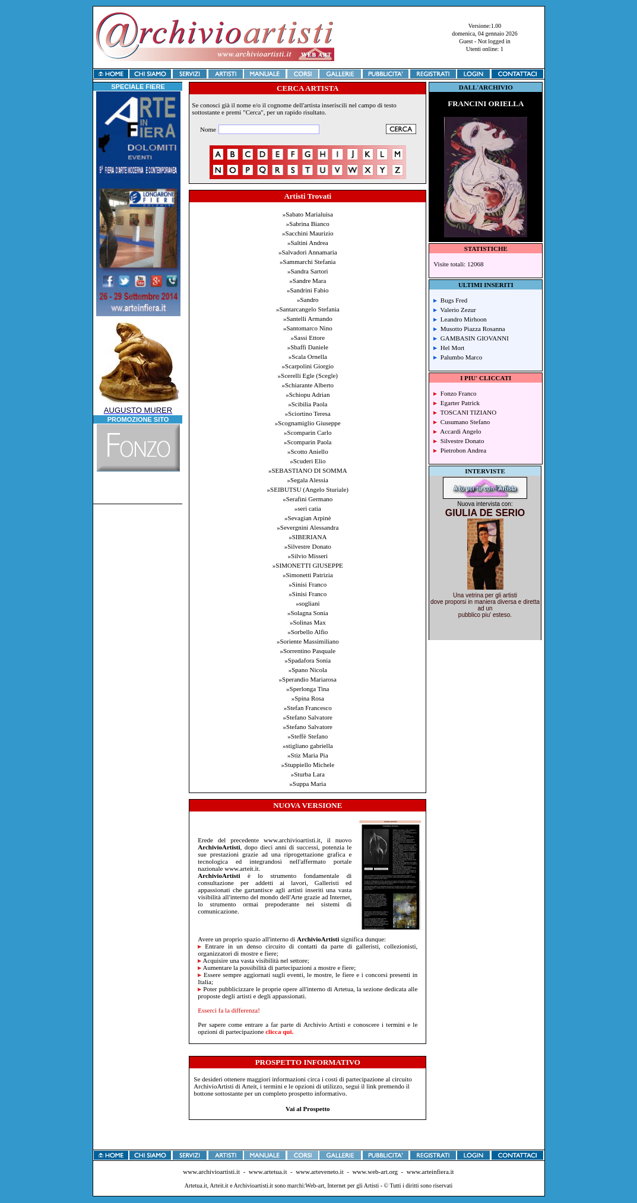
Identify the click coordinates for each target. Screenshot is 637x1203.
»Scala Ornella (308, 356)
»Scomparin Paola (307, 441)
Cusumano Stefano (461, 421)
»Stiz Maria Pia (307, 755)
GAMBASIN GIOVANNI (471, 338)
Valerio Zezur (454, 309)
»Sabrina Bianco (307, 223)
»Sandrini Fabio (308, 290)
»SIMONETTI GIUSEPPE (307, 565)
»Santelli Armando (307, 318)
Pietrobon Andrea (459, 450)
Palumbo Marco (457, 357)
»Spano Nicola (308, 669)
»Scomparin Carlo (307, 432)
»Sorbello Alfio (307, 631)
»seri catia (307, 508)
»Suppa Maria (307, 783)
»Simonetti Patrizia (308, 574)
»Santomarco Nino (307, 328)
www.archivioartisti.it (211, 1171)
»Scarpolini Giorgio (308, 366)
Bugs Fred (450, 300)
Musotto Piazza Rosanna (469, 328)
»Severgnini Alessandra (307, 527)
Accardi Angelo (457, 431)
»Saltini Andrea (307, 242)
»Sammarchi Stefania (307, 261)
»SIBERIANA (308, 536)
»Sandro (308, 299)
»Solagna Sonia (307, 612)
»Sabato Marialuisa (308, 214)
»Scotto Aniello (307, 451)
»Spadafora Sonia (307, 660)
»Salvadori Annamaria (307, 252)
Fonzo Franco (454, 393)
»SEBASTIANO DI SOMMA (307, 470)
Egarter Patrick (456, 402)
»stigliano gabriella (308, 745)
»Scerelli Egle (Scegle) (308, 375)
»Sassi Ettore (307, 337)
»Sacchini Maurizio (307, 233)
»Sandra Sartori (307, 271)
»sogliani (307, 603)
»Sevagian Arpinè (307, 517)
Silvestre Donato (458, 440)
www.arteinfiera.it (430, 1171)
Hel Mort (448, 347)
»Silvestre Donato (307, 546)
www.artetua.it (268, 1171)
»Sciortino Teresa (308, 413)
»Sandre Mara (307, 280)
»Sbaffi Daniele (307, 347)
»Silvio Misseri (308, 555)
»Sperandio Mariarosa (308, 679)
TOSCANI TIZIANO (464, 412)
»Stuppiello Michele (308, 764)
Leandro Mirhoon (459, 319)
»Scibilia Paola (307, 404)
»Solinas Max (308, 622)
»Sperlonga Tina (307, 688)
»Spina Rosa (307, 698)
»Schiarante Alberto (307, 385)
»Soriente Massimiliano (308, 641)
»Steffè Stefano (307, 736)
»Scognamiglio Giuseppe (308, 423)
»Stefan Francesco (308, 707)
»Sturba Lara (308, 774)
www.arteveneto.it (320, 1171)
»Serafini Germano (307, 498)
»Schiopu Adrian (307, 394)
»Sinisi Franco (308, 584)
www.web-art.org (375, 1171)
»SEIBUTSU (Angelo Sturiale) (307, 489)
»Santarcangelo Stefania (308, 309)
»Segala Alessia (307, 479)
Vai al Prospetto (308, 1108)
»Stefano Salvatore (307, 717)
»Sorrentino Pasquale (307, 650)
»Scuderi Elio (307, 460)
